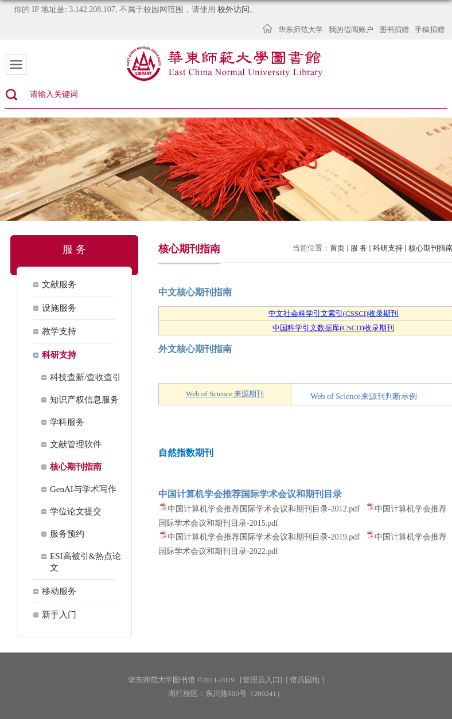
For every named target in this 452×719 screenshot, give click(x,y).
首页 (337, 248)
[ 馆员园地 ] (305, 679)
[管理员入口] (261, 679)
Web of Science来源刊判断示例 (363, 396)
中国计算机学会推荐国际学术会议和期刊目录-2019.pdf (263, 537)
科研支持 (388, 248)
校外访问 (233, 9)
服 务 (358, 248)
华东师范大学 (300, 29)
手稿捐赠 (430, 29)
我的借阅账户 (351, 29)
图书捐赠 (394, 29)
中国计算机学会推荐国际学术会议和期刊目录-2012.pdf (263, 509)
